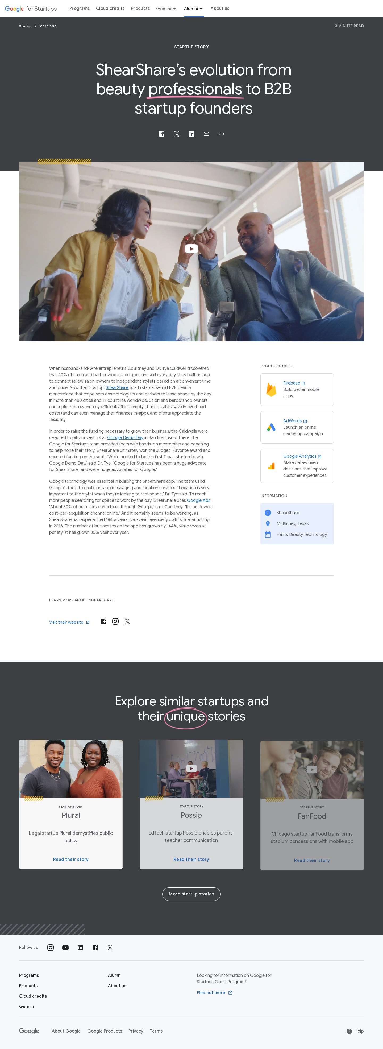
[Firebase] (297, 389)
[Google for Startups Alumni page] (115, 975)
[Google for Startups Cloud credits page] (33, 996)
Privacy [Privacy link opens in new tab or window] (135, 1031)
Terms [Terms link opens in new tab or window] (156, 1031)
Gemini (167, 9)
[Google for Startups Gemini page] (26, 1006)
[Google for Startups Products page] (28, 986)
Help (355, 1031)
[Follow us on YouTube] (65, 947)
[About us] (117, 986)
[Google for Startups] (30, 8)
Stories (26, 26)
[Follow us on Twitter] (110, 947)
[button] (221, 133)
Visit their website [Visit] (69, 622)
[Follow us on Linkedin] (80, 947)
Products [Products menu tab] (140, 8)
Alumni (194, 9)
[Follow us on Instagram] (50, 947)
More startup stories (191, 894)
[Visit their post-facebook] (104, 621)
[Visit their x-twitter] (127, 621)
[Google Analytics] (297, 466)
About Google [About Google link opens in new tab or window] (66, 1031)
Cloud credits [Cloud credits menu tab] (110, 8)
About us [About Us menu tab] (220, 8)
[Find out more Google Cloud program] (215, 993)
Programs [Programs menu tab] (79, 8)
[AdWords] (297, 427)
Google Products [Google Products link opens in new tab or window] (104, 1031)
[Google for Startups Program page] (29, 975)
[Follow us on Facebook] (95, 947)
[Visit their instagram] (115, 621)
